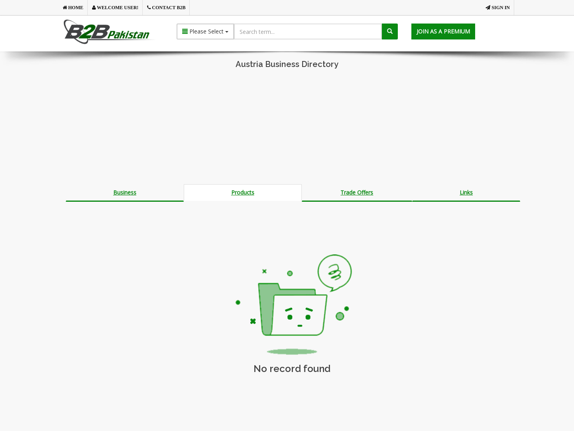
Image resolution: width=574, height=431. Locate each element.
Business (124, 192)
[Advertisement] (287, 128)
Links (466, 192)
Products (242, 192)
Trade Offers (356, 192)
